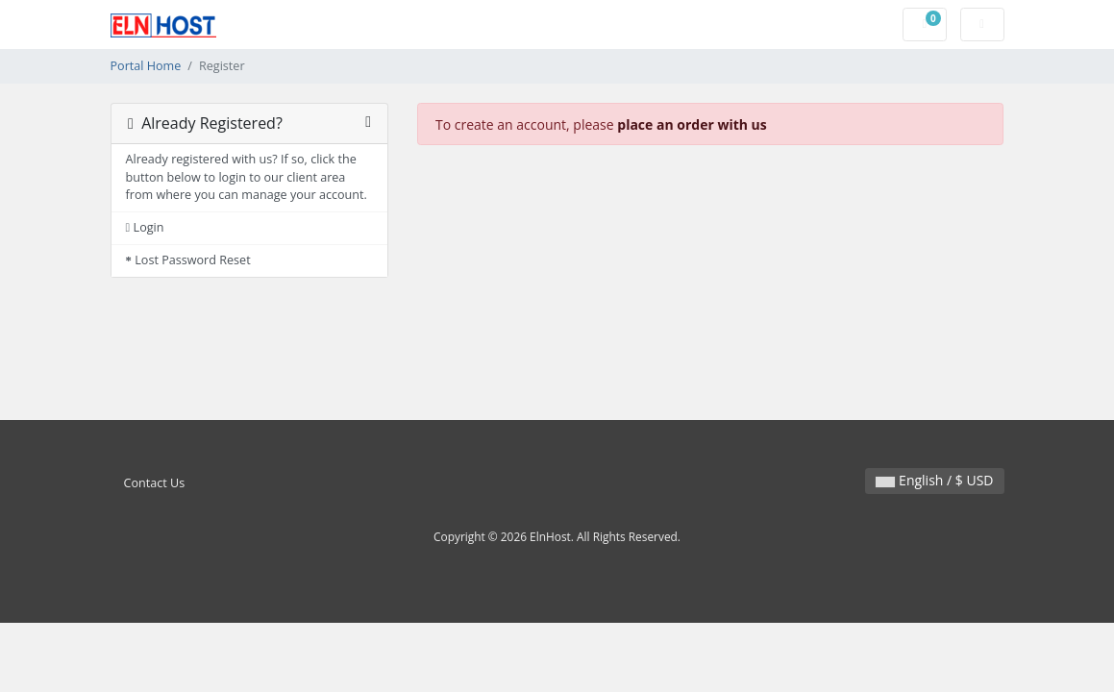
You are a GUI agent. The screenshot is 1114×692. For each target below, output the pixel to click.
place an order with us (691, 124)
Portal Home (146, 66)
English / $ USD (934, 480)
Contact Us (155, 483)
